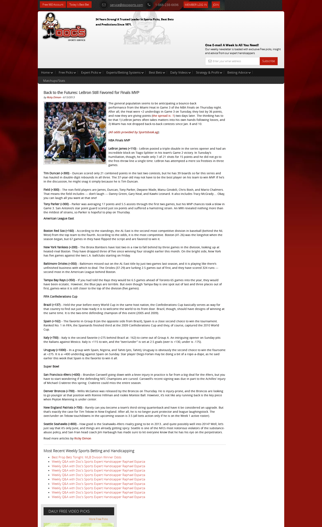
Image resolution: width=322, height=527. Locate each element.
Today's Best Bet (82, 5)
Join (221, 4)
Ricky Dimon (54, 71)
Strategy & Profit (209, 46)
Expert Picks (91, 46)
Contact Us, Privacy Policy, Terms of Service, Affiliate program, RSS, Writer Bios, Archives (186, 522)
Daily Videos (180, 46)
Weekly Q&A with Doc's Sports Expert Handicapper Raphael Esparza (98, 472)
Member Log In (201, 4)
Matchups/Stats (54, 54)
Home (47, 46)
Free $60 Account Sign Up (243, 144)
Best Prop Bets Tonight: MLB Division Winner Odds (86, 468)
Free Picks (67, 46)
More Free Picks (266, 68)
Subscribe (268, 31)
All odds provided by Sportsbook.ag (133, 114)
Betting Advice (239, 46)
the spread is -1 (157, 94)
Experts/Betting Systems (125, 46)
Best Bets (157, 46)
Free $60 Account (54, 5)
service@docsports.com (126, 4)
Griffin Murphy (242, 96)
